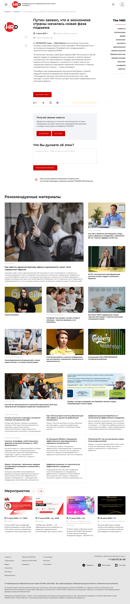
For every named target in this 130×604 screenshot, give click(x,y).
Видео (122, 36)
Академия (120, 65)
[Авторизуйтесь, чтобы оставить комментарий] (65, 156)
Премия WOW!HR (118, 51)
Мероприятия (119, 47)
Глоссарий (47, 564)
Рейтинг (121, 69)
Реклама (121, 62)
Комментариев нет (43, 38)
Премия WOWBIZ (118, 58)
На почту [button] (58, 134)
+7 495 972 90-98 (116, 559)
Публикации (119, 32)
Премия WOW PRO (117, 54)
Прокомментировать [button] (45, 168)
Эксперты (121, 43)
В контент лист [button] (42, 95)
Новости (121, 29)
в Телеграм (44, 134)
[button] (121, 4)
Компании (120, 40)
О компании (48, 557)
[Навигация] (6, 4)
